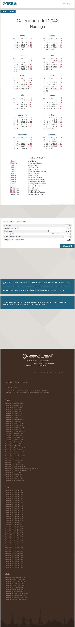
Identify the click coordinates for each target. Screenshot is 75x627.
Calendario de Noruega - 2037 (14, 518)
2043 (12, 11)
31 (52, 148)
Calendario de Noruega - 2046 (14, 537)
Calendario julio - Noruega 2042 (14, 589)
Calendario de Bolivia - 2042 (13, 409)
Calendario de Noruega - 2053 (14, 551)
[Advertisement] (37, 263)
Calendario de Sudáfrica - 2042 (14, 474)
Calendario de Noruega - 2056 (14, 557)
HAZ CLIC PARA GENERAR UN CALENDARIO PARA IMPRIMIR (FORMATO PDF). (38, 283)
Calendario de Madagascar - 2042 (15, 448)
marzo (22, 55)
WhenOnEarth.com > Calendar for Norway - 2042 (32, 390)
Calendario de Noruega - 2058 (14, 561)
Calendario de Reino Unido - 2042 (15, 466)
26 (17, 89)
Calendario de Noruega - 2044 (14, 533)
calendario (32, 360)
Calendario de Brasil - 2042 (13, 411)
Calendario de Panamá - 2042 (14, 458)
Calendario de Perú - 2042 (12, 462)
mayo (22, 75)
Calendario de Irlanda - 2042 (13, 442)
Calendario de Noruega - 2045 (14, 535)
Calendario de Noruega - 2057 (14, 559)
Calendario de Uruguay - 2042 (14, 478)
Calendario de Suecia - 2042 (13, 476)
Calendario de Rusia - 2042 (13, 472)
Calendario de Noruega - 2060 (14, 565)
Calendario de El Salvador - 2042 (14, 427)
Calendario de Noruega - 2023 (14, 490)
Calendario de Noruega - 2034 (14, 512)
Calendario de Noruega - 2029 (14, 502)
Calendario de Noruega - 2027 (14, 498)
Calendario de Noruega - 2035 (14, 514)
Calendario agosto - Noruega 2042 (15, 591)
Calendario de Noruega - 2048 (14, 541)
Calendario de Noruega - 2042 (14, 454)
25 (31, 87)
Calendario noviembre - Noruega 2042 (16, 597)
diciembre (52, 135)
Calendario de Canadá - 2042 (13, 413)
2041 (4, 11)
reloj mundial (44, 360)
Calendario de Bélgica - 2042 (13, 407)
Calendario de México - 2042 (13, 450)
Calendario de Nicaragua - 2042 (14, 452)
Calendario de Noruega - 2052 (14, 549)
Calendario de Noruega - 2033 (14, 510)
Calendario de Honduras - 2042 (14, 439)
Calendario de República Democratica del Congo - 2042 (21, 468)
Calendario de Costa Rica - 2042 (14, 419)
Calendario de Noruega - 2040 (14, 524)
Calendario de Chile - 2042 (13, 415)
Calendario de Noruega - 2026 (14, 496)
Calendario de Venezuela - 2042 (14, 480)
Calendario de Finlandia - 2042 (14, 433)
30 (31, 69)
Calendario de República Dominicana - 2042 (18, 470)
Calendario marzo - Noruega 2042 (15, 581)
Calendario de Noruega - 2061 (14, 567)
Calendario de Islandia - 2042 (13, 444)
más (35, 363)
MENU (67, 4)
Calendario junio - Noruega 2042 (14, 587)
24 (28, 87)
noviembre (22, 135)
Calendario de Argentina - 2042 (14, 405)
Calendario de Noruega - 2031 (14, 506)
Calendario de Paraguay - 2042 (14, 460)
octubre (52, 115)
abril (52, 55)
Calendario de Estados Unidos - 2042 (16, 431)
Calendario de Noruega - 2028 (14, 500)
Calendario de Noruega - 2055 (14, 555)
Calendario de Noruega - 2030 (14, 504)
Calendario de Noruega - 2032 (14, 508)
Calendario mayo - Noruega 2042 (15, 585)
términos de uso (30, 366)
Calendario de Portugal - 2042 (14, 464)
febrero (52, 36)
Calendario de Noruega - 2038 (14, 520)
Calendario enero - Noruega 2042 (15, 577)
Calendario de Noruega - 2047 (14, 539)
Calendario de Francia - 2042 (13, 435)
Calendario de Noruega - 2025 (14, 494)
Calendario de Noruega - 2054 (14, 553)
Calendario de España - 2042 (13, 429)
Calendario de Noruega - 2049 (14, 543)
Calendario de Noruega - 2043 (14, 530)
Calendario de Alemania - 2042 (14, 403)
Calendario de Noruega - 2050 (14, 545)
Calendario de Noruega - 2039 (14, 522)
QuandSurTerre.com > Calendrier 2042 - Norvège (34, 392)
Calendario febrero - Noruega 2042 (15, 579)
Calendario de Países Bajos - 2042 (15, 456)
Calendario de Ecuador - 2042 (14, 425)
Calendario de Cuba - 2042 (13, 421)
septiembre (22, 115)
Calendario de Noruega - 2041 (14, 526)
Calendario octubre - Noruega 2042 (15, 595)
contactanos (43, 366)
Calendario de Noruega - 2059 (14, 563)
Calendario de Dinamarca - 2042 (14, 423)
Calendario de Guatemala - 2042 (14, 437)
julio (22, 95)
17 (28, 84)
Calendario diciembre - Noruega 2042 (16, 599)
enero (22, 36)
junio (52, 75)
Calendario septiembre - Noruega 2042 (16, 593)
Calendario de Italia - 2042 (12, 446)
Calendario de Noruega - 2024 (14, 492)
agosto (52, 95)
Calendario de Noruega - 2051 (14, 547)
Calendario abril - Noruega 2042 (14, 583)
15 (24, 84)
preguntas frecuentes (47, 363)
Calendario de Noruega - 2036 (14, 516)
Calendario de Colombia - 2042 (14, 417)
